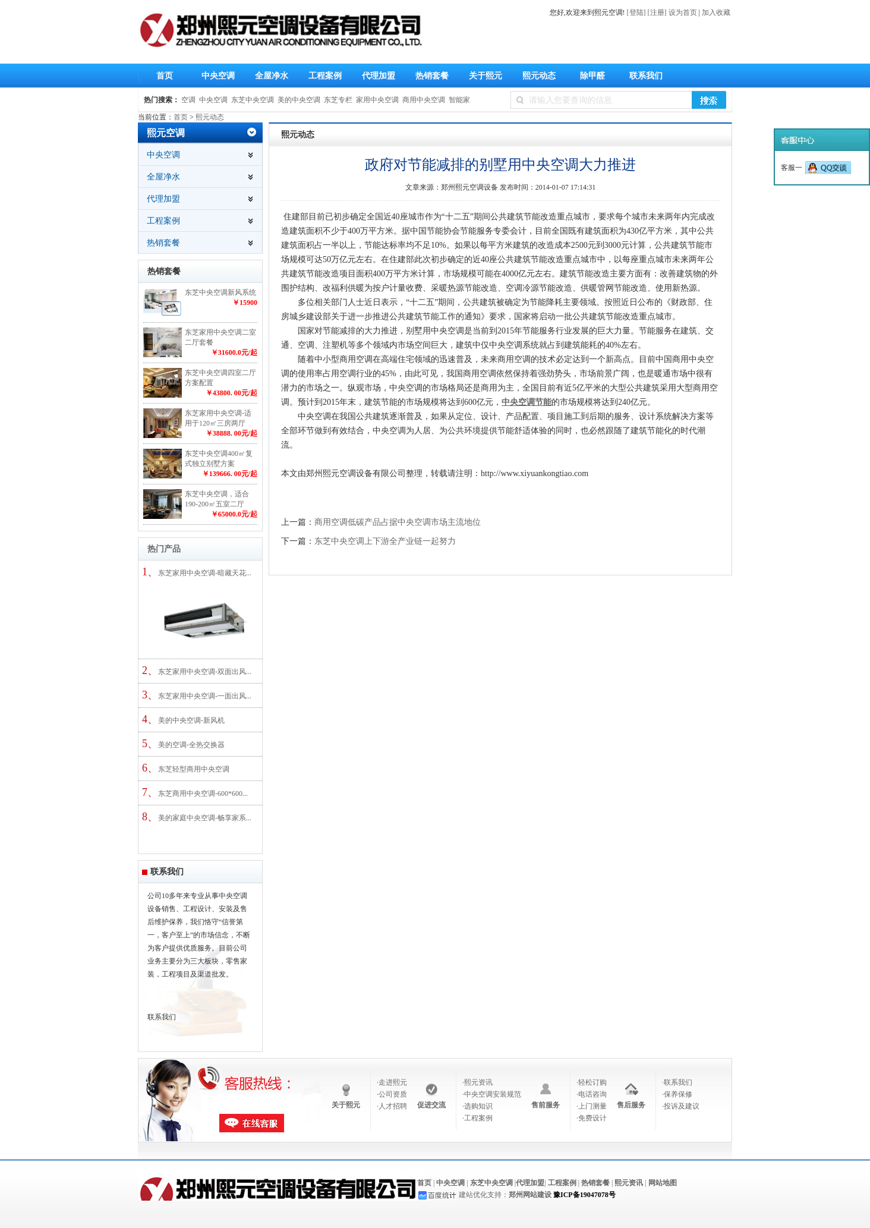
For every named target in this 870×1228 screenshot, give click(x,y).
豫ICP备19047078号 (584, 1195)
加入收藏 (716, 12)
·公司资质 (392, 1094)
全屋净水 (268, 77)
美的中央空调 (299, 100)
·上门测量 (591, 1106)
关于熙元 (482, 77)
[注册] (657, 12)
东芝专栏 (338, 100)
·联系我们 (677, 1082)
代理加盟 (378, 75)
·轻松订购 (591, 1082)
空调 (188, 100)
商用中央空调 (423, 100)
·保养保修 (677, 1094)
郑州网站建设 (530, 1195)
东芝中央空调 (252, 100)
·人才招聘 (392, 1106)
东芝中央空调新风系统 (220, 292)
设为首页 (683, 12)
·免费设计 (591, 1118)
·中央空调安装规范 (491, 1094)
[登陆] (636, 12)
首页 (164, 75)
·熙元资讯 (477, 1082)
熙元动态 (536, 77)
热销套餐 (432, 75)
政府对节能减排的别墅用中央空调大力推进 (500, 164)
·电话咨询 (591, 1094)
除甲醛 (592, 75)
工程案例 (325, 75)
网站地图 (662, 1183)
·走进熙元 (392, 1082)
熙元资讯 (628, 1183)
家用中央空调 (377, 100)
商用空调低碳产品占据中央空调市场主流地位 (397, 522)
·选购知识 (477, 1106)
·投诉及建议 (680, 1106)
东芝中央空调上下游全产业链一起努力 (385, 541)
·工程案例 (477, 1118)
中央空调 (215, 77)
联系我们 (646, 75)
